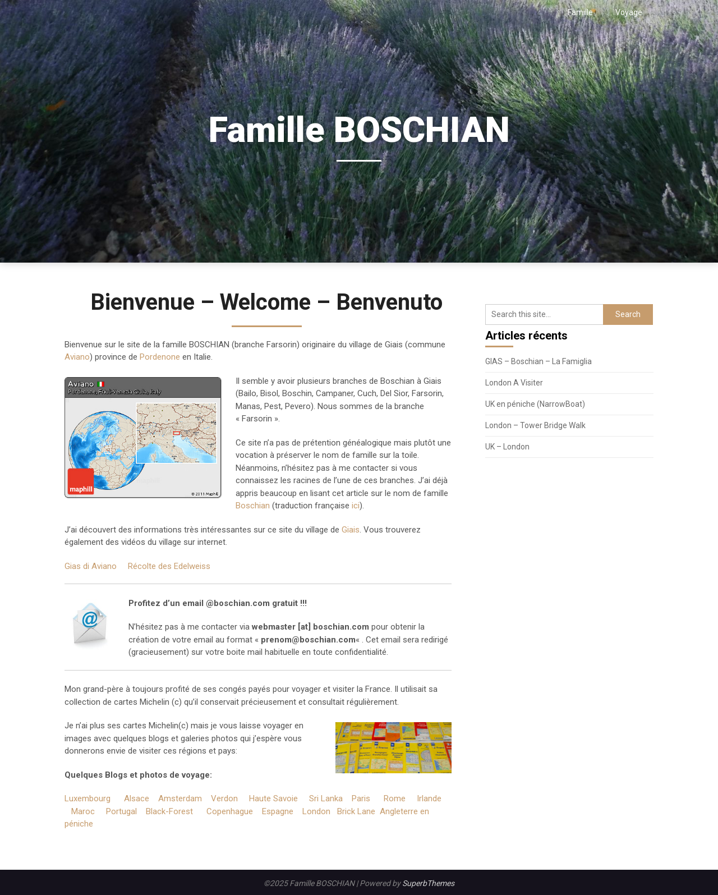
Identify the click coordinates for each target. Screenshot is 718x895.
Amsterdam (180, 798)
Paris (361, 798)
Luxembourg (88, 798)
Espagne (277, 811)
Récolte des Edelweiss (169, 566)
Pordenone (160, 357)
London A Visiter (514, 382)
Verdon (224, 798)
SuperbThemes (428, 883)
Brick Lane (356, 811)
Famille (580, 12)
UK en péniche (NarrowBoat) (535, 404)
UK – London (507, 446)
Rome (395, 798)
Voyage (628, 12)
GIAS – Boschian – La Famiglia (538, 361)
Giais (351, 530)
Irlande (429, 798)
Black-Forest (169, 811)
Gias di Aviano (91, 566)
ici (356, 506)
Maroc (83, 811)
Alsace (136, 798)
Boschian (253, 506)
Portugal (121, 811)
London (316, 811)
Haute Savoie (273, 798)
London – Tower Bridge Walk (535, 425)
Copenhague (229, 811)
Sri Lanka (326, 798)
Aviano (77, 357)
